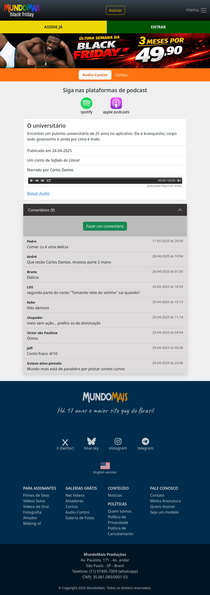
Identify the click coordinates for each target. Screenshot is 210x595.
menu (196, 10)
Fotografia (32, 512)
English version (105, 472)
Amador (30, 517)
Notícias (115, 495)
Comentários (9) (41, 210)
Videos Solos (34, 500)
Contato (157, 495)
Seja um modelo (164, 512)
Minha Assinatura (165, 500)
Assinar (115, 10)
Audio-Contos (95, 74)
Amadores (75, 500)
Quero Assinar (162, 506)
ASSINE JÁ (53, 27)
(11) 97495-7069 (103, 571)
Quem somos (119, 511)
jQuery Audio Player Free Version (164, 186)
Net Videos (75, 495)
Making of (32, 523)
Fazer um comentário (105, 226)
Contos (121, 74)
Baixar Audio (38, 193)
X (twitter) (65, 446)
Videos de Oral (36, 506)
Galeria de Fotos (80, 517)
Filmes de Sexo (36, 495)
